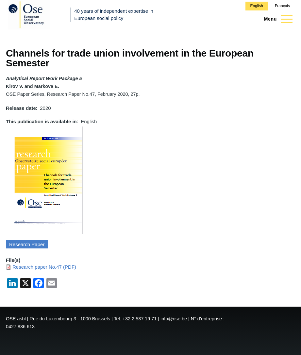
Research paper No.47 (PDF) (44, 267)
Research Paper (26, 244)
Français (282, 6)
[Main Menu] (276, 19)
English (256, 6)
